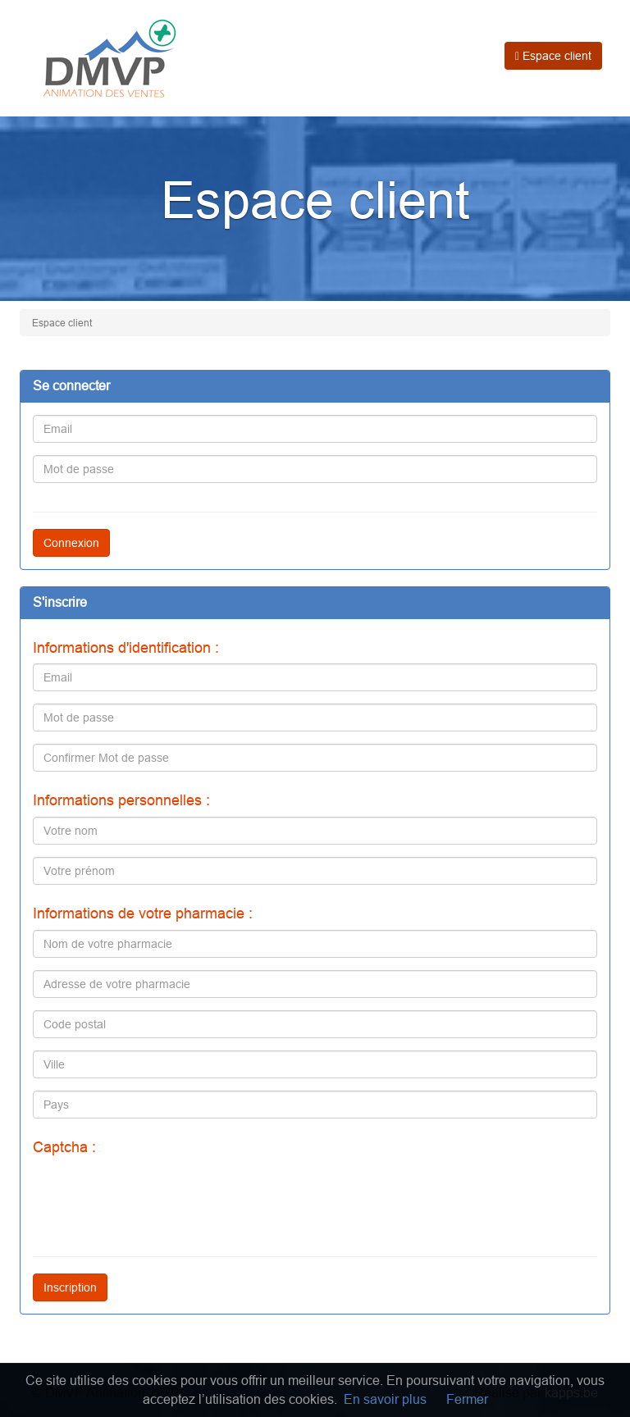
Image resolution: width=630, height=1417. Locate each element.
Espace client (553, 55)
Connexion (71, 542)
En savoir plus (385, 1399)
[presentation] (157, 1196)
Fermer (467, 1399)
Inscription (70, 1287)
